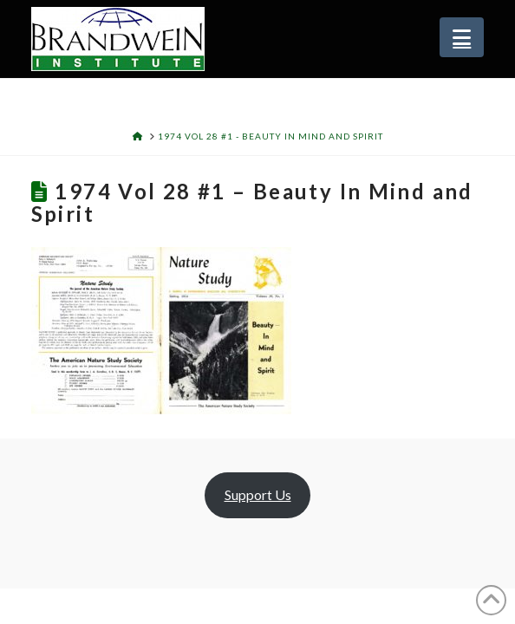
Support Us (258, 494)
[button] (462, 37)
